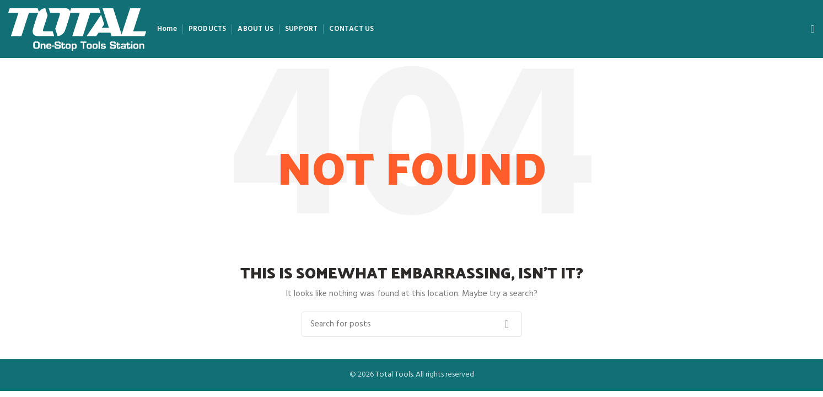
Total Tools (394, 374)
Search (507, 324)
